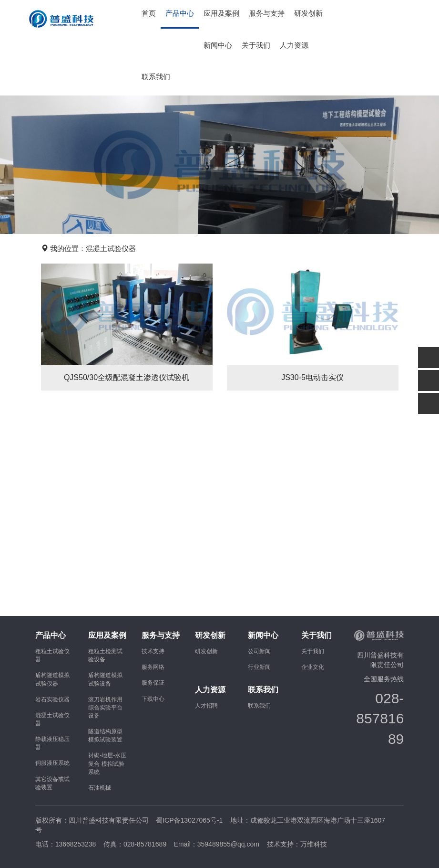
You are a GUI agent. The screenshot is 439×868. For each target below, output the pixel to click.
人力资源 (294, 45)
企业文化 (312, 667)
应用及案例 (221, 13)
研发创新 (308, 13)
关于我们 (256, 45)
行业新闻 (259, 667)
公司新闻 (259, 651)
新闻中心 (218, 45)
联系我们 (156, 77)
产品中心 (179, 13)
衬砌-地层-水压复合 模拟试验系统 (107, 763)
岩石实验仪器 (52, 699)
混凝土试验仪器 (111, 248)
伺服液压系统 (52, 763)
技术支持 (153, 651)
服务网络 (153, 667)
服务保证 (153, 682)
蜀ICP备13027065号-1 (189, 820)
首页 (149, 13)
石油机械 (99, 787)
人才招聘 (206, 705)
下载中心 (153, 699)
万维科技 (313, 844)
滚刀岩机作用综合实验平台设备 (105, 707)
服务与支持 (267, 13)
